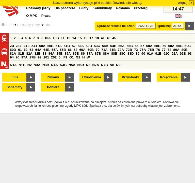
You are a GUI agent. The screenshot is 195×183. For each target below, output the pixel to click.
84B (59, 53)
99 (39, 57)
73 (136, 50)
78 (169, 50)
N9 (118, 65)
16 (86, 38)
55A (121, 46)
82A (29, 53)
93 (190, 53)
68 (75, 50)
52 (74, 46)
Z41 (34, 46)
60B (179, 46)
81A (13, 53)
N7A (95, 65)
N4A (54, 65)
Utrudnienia (91, 77)
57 (142, 46)
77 (164, 50)
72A (121, 50)
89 (137, 53)
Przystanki (130, 77)
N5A (72, 65)
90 (143, 53)
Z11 (19, 46)
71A (104, 50)
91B (158, 53)
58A (149, 46)
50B (50, 46)
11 (62, 38)
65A (55, 50)
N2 (29, 65)
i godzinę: (164, 26)
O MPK (31, 16)
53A (80, 46)
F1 (65, 57)
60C (188, 46)
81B (21, 53)
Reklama (123, 8)
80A (176, 50)
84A (51, 53)
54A (105, 46)
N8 (112, 65)
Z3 (12, 46)
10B (56, 38)
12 (68, 38)
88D (130, 53)
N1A (13, 65)
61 (20, 50)
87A (90, 53)
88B (114, 53)
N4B (63, 65)
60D (13, 50)
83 (44, 53)
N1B (22, 65)
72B (129, 50)
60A (171, 46)
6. (60, 57)
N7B (104, 65)
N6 (88, 65)
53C (97, 46)
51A (59, 46)
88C (122, 53)
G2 (78, 57)
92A (175, 53)
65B (63, 50)
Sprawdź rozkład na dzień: (116, 26)
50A (42, 46)
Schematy (15, 87)
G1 (71, 57)
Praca (46, 16)
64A (38, 50)
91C (167, 53)
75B (151, 50)
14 (74, 38)
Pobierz (53, 87)
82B (37, 53)
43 (108, 38)
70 (98, 50)
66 (70, 50)
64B (46, 50)
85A (67, 53)
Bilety (83, 8)
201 (46, 57)
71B (112, 50)
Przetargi (141, 8)
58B (157, 46)
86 (83, 53)
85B (76, 53)
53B (89, 46)
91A (150, 53)
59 (164, 46)
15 (80, 38)
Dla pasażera (65, 8)
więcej (182, 3)
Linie (48, 25)
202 (54, 57)
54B (113, 46)
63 (31, 50)
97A (24, 57)
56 (137, 46)
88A (106, 53)
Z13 (26, 46)
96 (18, 57)
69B (91, 50)
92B (183, 53)
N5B (80, 65)
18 (97, 38)
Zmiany (53, 77)
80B (185, 50)
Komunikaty (102, 8)
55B (129, 46)
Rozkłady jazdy (28, 25)
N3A (37, 65)
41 (103, 38)
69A (82, 50)
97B (32, 57)
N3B (45, 65)
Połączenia (169, 77)
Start (6, 25)
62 (26, 50)
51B (67, 46)
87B (98, 53)
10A (47, 38)
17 (91, 38)
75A (143, 50)
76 (158, 50)
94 (12, 57)
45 (114, 38)
